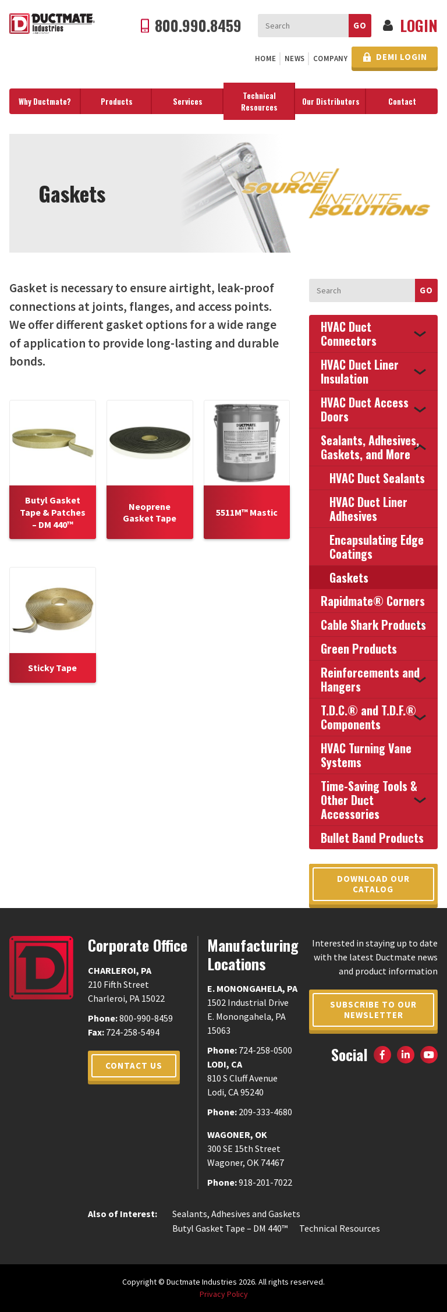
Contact (402, 101)
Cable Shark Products (373, 624)
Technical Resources (259, 101)
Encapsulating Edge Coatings (376, 546)
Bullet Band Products (372, 837)
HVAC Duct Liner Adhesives (368, 508)
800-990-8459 (146, 1018)
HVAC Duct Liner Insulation (360, 371)
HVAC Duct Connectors (349, 333)
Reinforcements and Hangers (370, 679)
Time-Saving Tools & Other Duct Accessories (369, 799)
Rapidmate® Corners (373, 600)
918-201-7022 (265, 1182)
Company (330, 58)
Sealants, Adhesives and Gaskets (236, 1213)
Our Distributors (331, 101)
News (295, 58)
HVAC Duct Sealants (377, 478)
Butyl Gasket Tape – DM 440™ (230, 1228)
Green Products (359, 648)
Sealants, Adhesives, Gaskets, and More (370, 447)
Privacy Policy (224, 1294)
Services (188, 101)
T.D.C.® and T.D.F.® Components (368, 717)
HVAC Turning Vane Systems (366, 755)
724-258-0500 (265, 1050)
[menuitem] (266, 58)
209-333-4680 (265, 1112)
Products (117, 101)
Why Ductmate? (45, 101)
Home (265, 58)
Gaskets (348, 577)
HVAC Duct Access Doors (365, 409)
